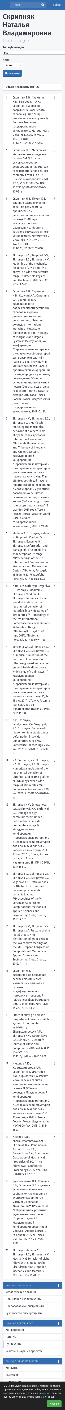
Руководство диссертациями (24, 1313)
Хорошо (54, 1403)
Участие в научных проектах (24, 1351)
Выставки (12, 1375)
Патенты (11, 1337)
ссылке (46, 1393)
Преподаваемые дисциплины (25, 1306)
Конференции (15, 1330)
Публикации (13, 1344)
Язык (6, 59)
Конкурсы (12, 1367)
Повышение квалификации (23, 1299)
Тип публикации (13, 47)
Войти (57, 4)
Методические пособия (21, 1292)
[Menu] (4, 5)
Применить (12, 73)
